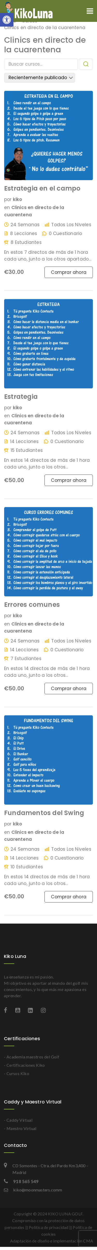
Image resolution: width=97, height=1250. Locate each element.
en (7, 207)
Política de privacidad (48, 1227)
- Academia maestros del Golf (31, 1056)
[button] (6, 20)
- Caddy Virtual (18, 1120)
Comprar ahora (68, 272)
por (8, 199)
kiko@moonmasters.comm (33, 1189)
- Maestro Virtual (20, 1128)
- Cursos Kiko (16, 1073)
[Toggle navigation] (90, 11)
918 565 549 (21, 1181)
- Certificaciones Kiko (24, 1065)
